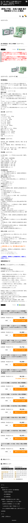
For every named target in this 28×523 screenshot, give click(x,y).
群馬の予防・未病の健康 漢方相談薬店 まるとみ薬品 (14, 10)
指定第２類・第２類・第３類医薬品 (10, 489)
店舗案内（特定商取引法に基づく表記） (10, 499)
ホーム (2, 484)
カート (2, 513)
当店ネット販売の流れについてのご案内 (11, 501)
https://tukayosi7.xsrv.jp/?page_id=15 (10, 295)
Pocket (14, 49)
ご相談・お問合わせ (6, 516)
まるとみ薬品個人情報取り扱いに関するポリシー (13, 508)
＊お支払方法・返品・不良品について (11, 506)
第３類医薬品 (7, 496)
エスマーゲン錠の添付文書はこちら (9, 253)
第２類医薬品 (7, 494)
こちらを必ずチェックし (12, 264)
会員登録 (3, 511)
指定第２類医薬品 (8, 491)
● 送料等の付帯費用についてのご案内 (11, 503)
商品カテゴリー (4, 487)
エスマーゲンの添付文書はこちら (8, 252)
